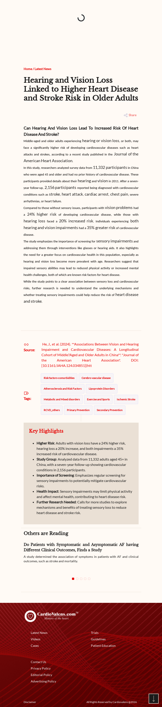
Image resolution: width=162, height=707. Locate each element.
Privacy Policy (41, 668)
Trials (94, 633)
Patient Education (103, 645)
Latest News (43, 69)
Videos (35, 639)
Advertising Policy (43, 681)
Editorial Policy (41, 675)
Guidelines (98, 639)
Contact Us (38, 662)
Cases (35, 645)
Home (28, 69)
